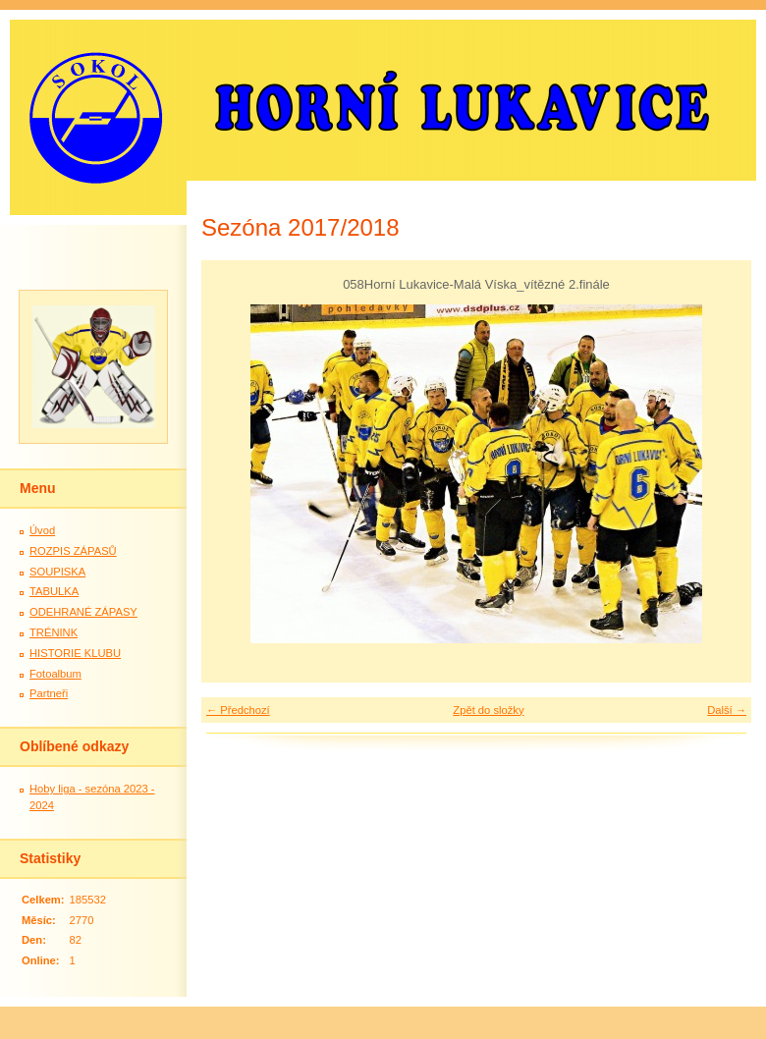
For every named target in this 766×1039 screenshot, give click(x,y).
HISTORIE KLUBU (75, 653)
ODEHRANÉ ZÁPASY (83, 612)
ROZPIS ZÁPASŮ (73, 551)
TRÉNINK (53, 632)
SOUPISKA (57, 571)
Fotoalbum (55, 674)
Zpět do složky (488, 710)
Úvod (42, 530)
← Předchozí (238, 710)
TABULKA (54, 591)
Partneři (48, 693)
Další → (726, 710)
